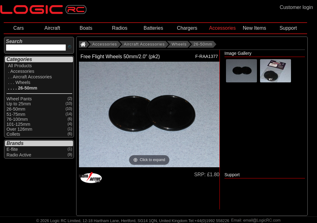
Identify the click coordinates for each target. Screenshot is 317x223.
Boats (86, 28)
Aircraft (52, 28)
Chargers (187, 28)
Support (288, 28)
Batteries (153, 28)
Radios (120, 28)
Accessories (222, 28)
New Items (254, 28)
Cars (18, 28)
